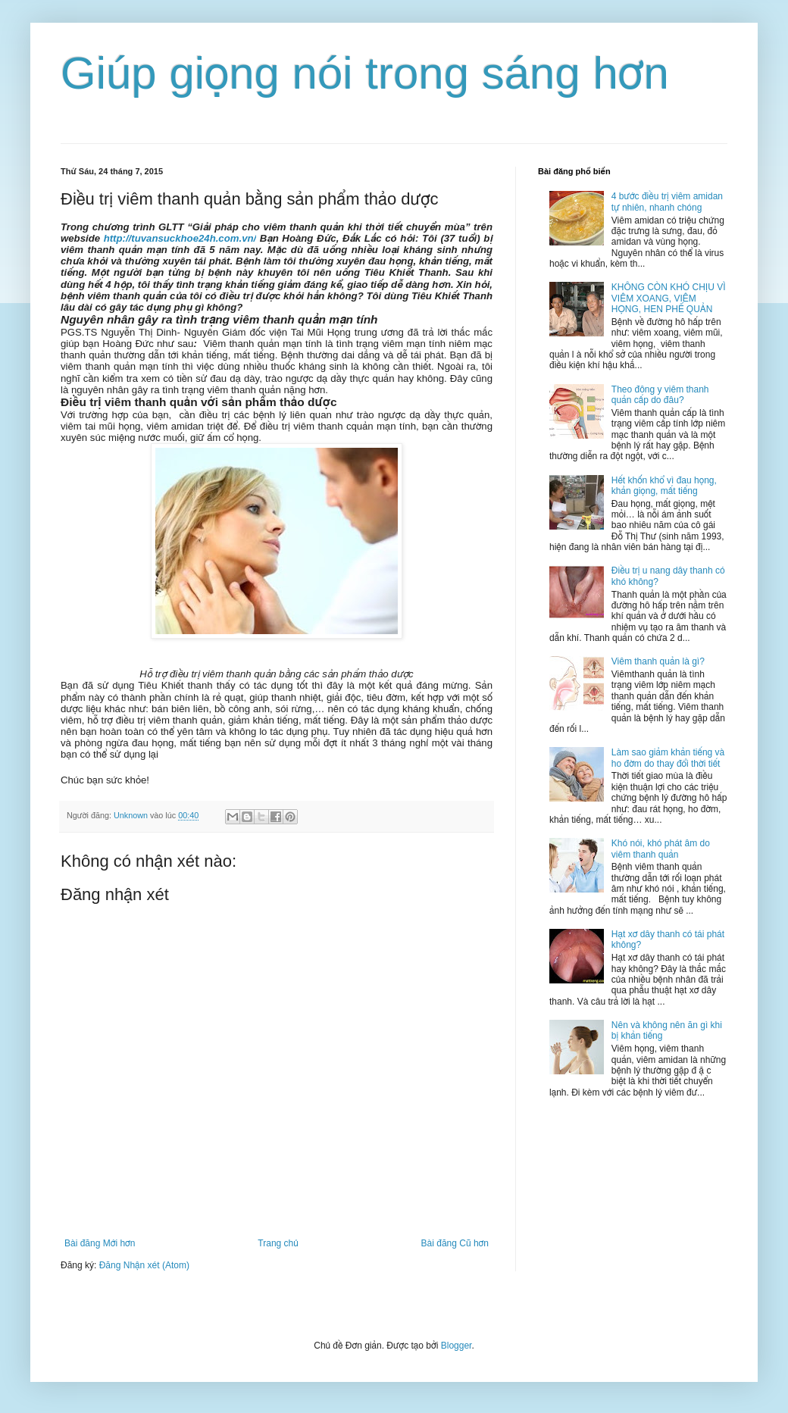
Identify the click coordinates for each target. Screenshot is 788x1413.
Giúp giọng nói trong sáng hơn (365, 73)
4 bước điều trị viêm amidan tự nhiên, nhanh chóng (667, 201)
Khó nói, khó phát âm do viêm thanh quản (660, 848)
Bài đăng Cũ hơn (455, 1243)
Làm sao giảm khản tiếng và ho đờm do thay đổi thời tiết (668, 757)
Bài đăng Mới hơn (99, 1243)
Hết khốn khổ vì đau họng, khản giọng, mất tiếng (664, 485)
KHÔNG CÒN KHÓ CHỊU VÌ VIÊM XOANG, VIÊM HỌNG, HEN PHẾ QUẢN (668, 298)
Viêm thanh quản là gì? (658, 661)
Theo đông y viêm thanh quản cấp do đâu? (660, 394)
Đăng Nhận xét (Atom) (144, 1265)
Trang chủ (278, 1243)
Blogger (456, 1345)
